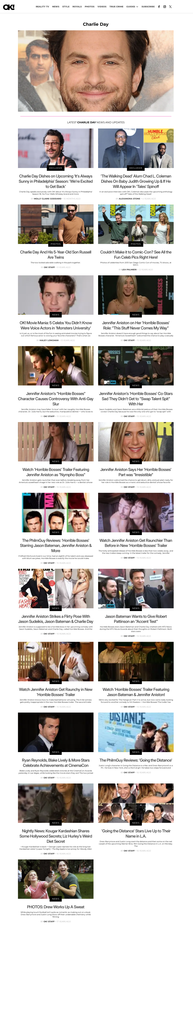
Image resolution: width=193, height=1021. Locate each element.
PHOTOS (89, 6)
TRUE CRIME (116, 6)
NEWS (55, 6)
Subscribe (148, 6)
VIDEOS (101, 6)
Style (65, 6)
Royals (77, 6)
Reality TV (42, 6)
